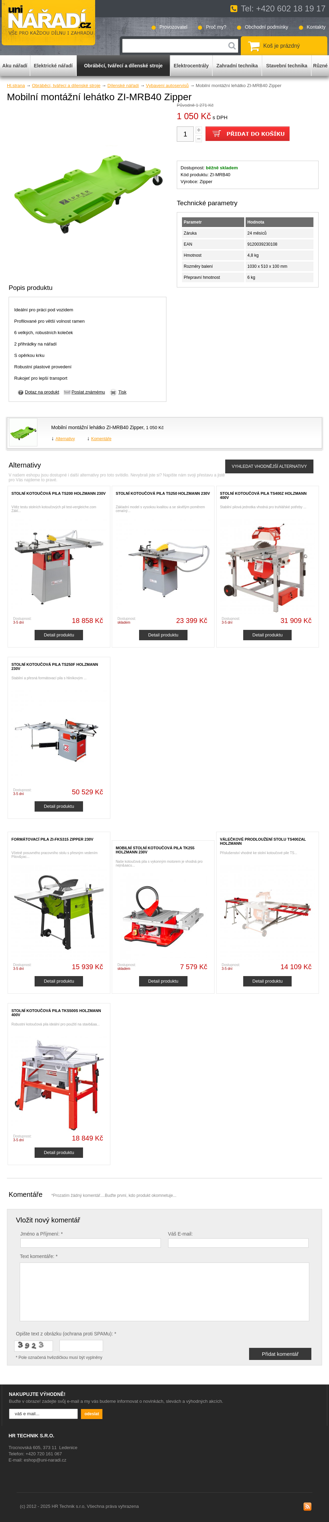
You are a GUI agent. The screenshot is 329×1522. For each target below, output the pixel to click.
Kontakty (316, 27)
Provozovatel (173, 27)
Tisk (122, 392)
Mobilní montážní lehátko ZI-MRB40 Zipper (97, 427)
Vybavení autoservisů (167, 85)
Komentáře (101, 438)
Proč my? (216, 27)
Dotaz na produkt (42, 392)
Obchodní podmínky (266, 27)
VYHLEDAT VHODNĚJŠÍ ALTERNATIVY (269, 466)
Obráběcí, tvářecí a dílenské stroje (66, 85)
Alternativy (65, 438)
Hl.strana (16, 85)
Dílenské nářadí (123, 85)
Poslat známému (88, 392)
